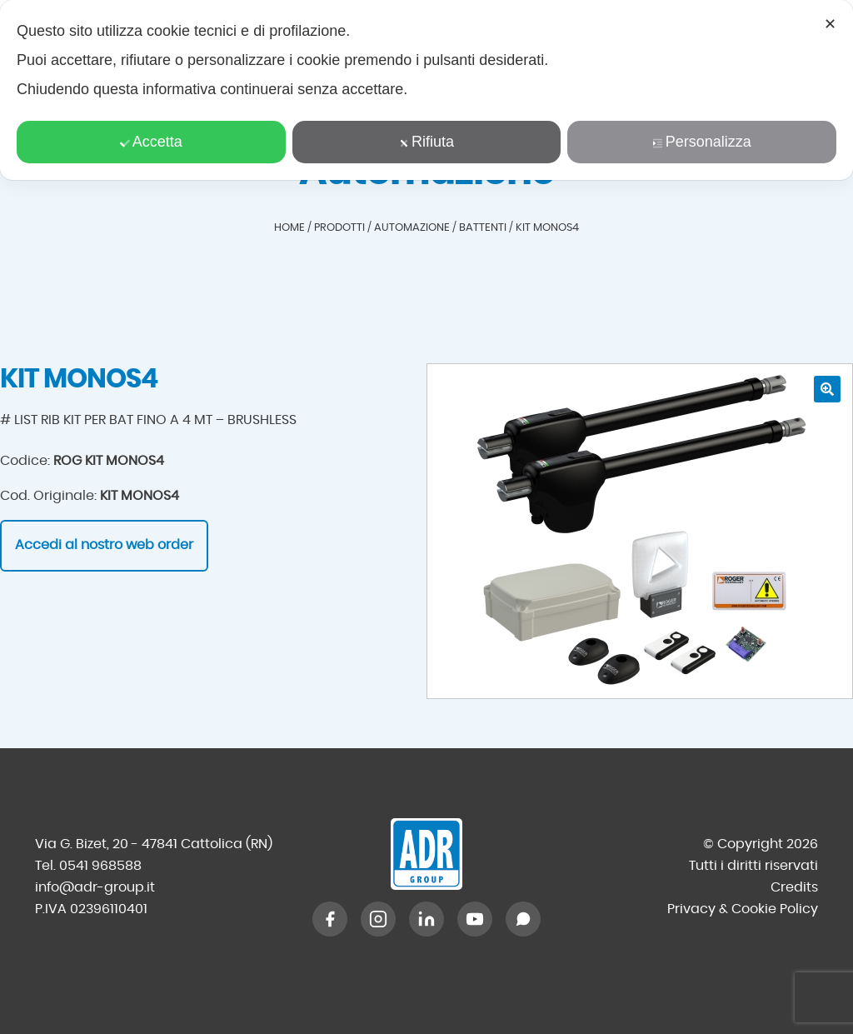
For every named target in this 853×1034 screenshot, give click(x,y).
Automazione (412, 227)
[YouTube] (474, 919)
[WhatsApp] (523, 919)
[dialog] (426, 90)
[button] (827, 389)
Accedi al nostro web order (104, 545)
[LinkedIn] (426, 919)
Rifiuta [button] (426, 141)
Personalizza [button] (702, 141)
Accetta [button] (151, 141)
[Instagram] (378, 919)
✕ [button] (830, 24)
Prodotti (339, 227)
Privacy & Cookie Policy (742, 909)
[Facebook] (329, 919)
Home (289, 227)
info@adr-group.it (95, 887)
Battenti (482, 227)
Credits (794, 887)
